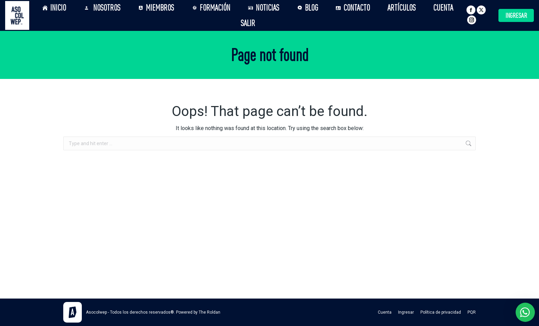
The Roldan (209, 312)
